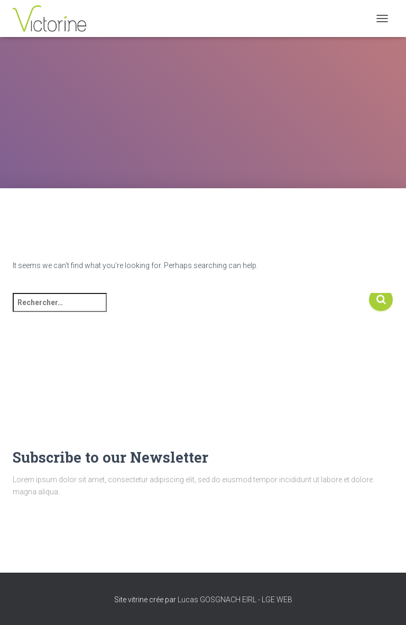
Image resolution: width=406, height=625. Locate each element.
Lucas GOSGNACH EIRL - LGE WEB (235, 599)
